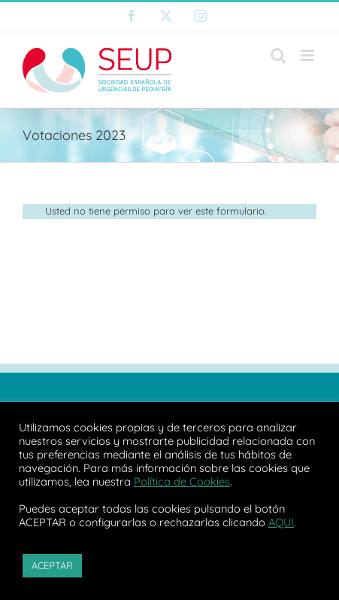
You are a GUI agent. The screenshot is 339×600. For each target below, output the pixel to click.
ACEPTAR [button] (52, 565)
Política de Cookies (182, 481)
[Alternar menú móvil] (308, 55)
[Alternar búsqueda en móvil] (278, 55)
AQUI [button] (281, 522)
